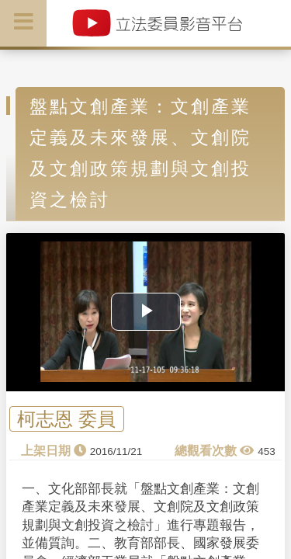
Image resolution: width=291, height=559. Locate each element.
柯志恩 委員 (66, 418)
